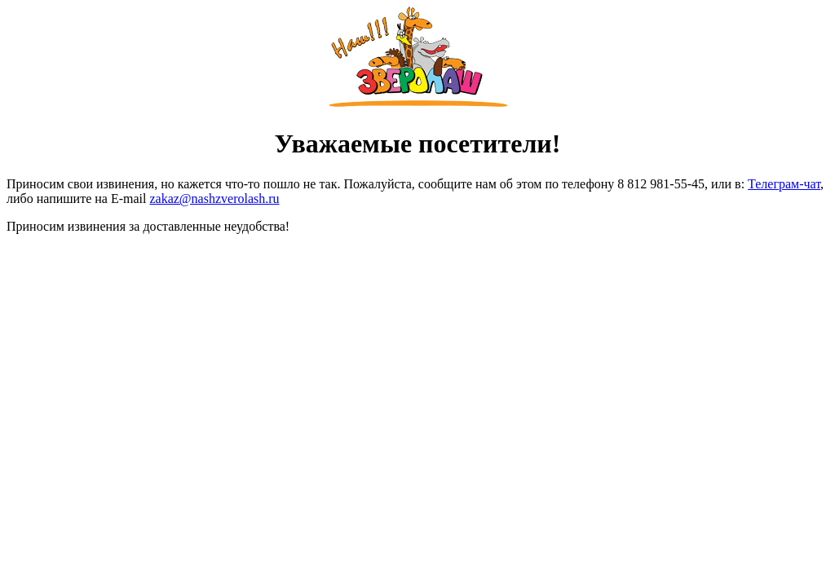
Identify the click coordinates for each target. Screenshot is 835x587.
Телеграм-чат (784, 184)
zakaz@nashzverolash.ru (214, 198)
